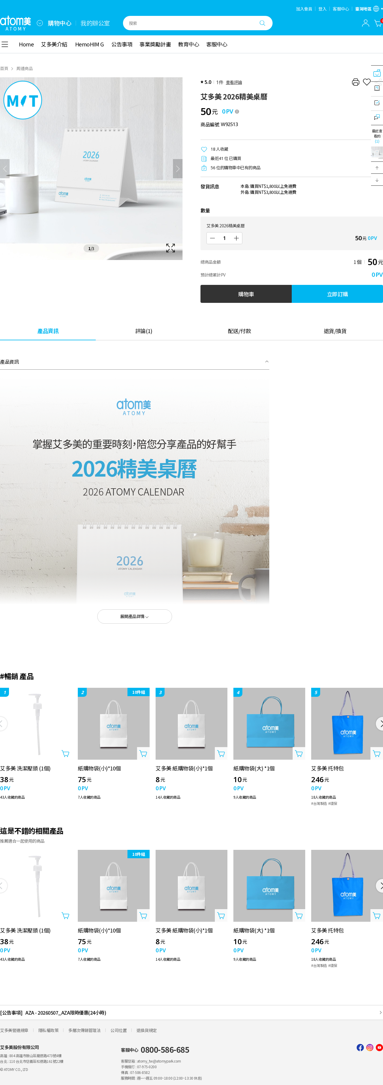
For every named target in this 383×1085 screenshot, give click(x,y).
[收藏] (367, 82)
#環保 (332, 803)
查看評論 (234, 82)
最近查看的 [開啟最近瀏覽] (377, 135)
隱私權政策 (48, 1030)
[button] (377, 168)
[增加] (236, 238)
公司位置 (118, 1030)
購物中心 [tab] (59, 23)
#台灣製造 (319, 803)
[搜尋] (262, 23)
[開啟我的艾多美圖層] (365, 23)
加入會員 (304, 8)
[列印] (355, 82)
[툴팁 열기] (237, 111)
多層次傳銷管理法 (84, 1030)
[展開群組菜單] (40, 23)
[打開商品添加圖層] (65, 753)
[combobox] (40, 23)
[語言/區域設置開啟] (369, 9)
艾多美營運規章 (14, 1030)
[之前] (5, 168)
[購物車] (378, 23)
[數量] (224, 238)
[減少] (212, 238)
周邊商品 (24, 68)
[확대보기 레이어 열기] (91, 168)
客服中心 (341, 8)
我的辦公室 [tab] (95, 23)
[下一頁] (178, 168)
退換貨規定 (146, 1030)
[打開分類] (5, 44)
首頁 (4, 68)
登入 (322, 8)
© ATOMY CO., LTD (14, 1069)
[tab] (48, 330)
